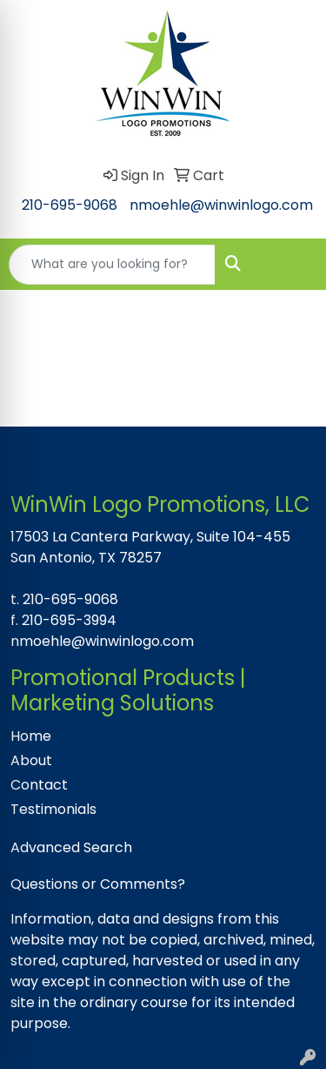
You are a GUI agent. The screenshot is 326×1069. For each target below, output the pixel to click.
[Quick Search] (112, 265)
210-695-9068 (69, 205)
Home (30, 736)
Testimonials (53, 809)
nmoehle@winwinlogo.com (221, 205)
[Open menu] (291, 264)
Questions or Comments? (97, 884)
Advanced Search (71, 847)
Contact (39, 785)
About (31, 760)
